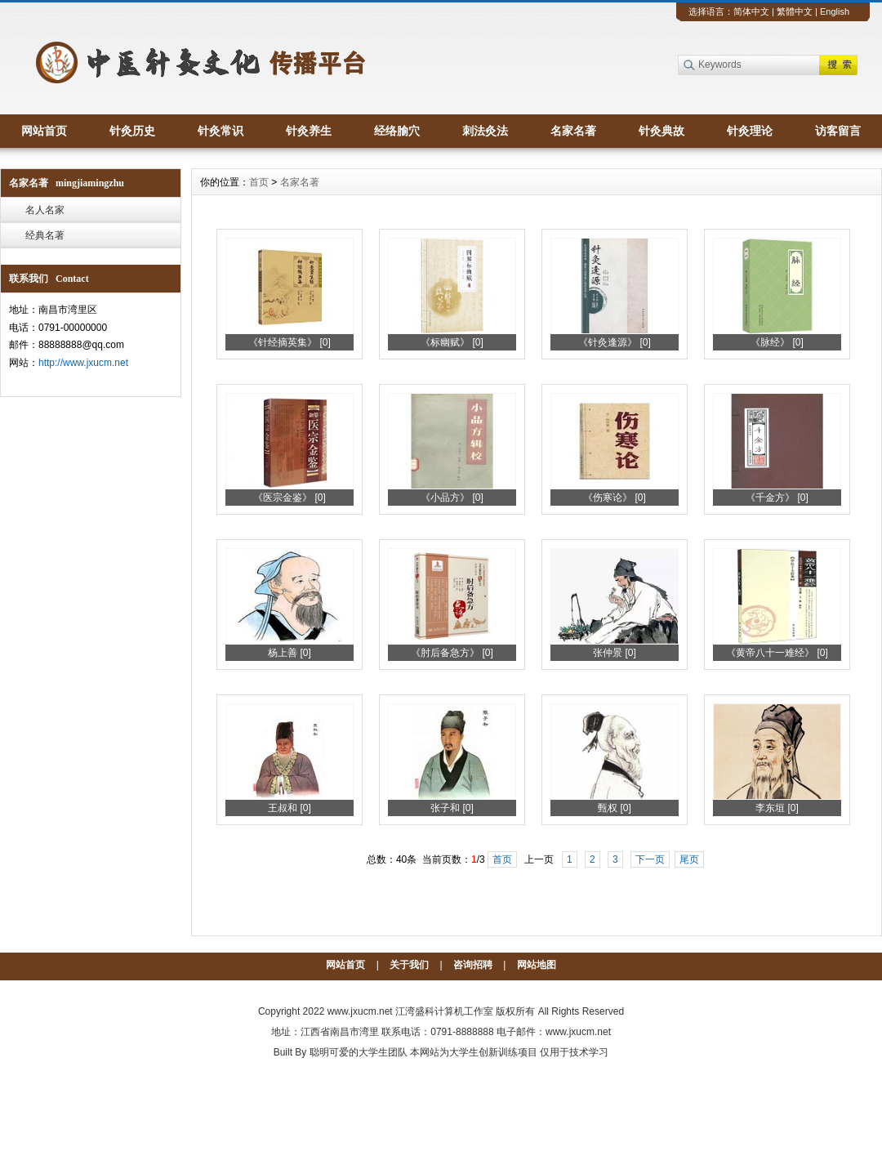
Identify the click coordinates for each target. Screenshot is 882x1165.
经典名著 (45, 235)
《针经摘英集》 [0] (289, 342)
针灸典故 (661, 130)
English (834, 11)
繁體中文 (795, 11)
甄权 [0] (614, 808)
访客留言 (838, 130)
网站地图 (536, 965)
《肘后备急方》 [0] (452, 652)
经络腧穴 (397, 130)
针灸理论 (750, 130)
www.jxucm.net (360, 1011)
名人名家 (45, 210)
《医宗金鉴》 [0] (289, 497)
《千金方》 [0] (777, 497)
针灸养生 (309, 130)
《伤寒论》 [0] (614, 497)
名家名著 (573, 130)
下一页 (650, 859)
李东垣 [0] (777, 808)
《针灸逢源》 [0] (614, 342)
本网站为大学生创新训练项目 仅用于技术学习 (509, 1052)
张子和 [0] (452, 808)
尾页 (689, 859)
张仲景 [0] (614, 652)
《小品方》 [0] (452, 497)
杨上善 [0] (289, 652)
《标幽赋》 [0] (452, 342)
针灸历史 (132, 130)
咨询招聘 (472, 965)
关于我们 (409, 965)
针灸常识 (220, 130)
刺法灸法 (485, 130)
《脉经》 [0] (777, 342)
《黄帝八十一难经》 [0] (777, 652)
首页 (259, 182)
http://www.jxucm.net (83, 362)
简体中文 (751, 11)
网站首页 (44, 130)
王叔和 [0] (289, 808)
